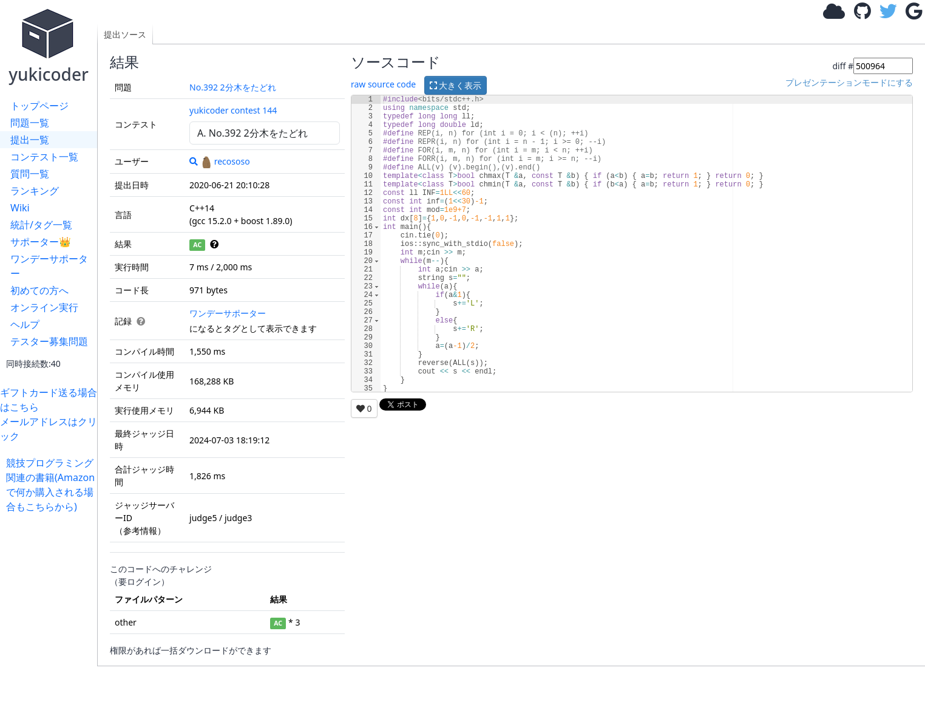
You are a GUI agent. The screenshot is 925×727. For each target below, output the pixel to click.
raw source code (383, 84)
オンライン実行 (44, 307)
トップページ (39, 105)
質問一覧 (29, 173)
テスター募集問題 (49, 341)
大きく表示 (456, 85)
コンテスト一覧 (44, 156)
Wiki (20, 207)
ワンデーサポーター (49, 266)
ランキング (34, 190)
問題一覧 (29, 122)
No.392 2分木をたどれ (232, 87)
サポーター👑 (40, 241)
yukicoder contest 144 (233, 110)
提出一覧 (29, 139)
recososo (225, 161)
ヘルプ (24, 324)
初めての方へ (39, 290)
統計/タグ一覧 (41, 224)
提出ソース (125, 34)
